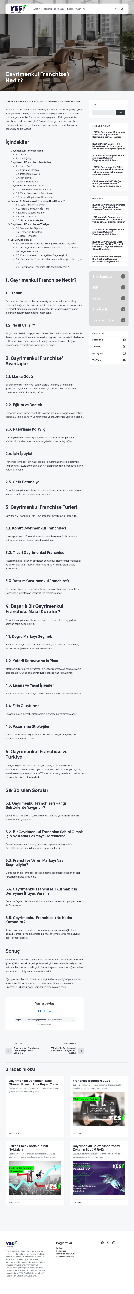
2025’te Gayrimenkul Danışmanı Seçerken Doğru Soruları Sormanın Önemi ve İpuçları (108, 139)
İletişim (59, 1248)
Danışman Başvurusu (65, 1257)
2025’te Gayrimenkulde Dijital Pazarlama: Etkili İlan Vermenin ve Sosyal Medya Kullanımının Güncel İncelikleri (108, 175)
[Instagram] (108, 358)
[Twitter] (108, 351)
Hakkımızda (61, 1251)
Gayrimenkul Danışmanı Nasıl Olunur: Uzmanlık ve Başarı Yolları (34, 1087)
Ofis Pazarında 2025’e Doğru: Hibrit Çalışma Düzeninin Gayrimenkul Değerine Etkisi (107, 188)
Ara (94, 109)
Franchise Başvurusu (65, 1254)
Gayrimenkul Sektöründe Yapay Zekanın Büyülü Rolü (96, 1152)
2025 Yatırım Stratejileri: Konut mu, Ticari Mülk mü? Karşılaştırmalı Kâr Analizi (108, 162)
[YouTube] (108, 365)
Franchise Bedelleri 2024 (91, 1085)
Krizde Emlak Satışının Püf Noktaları (28, 1152)
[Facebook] (108, 344)
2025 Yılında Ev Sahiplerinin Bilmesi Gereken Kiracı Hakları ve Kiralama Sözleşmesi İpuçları (108, 151)
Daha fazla (14, 1138)
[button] (116, 13)
